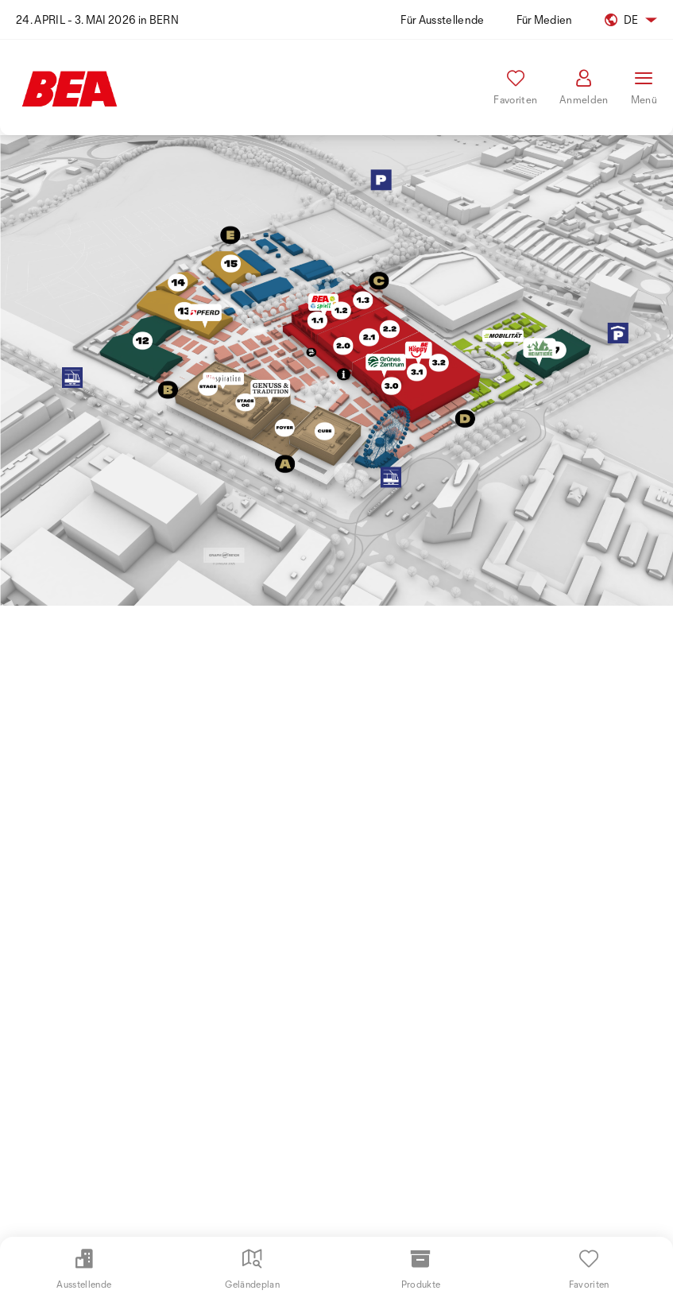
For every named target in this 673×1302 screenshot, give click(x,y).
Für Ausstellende (442, 19)
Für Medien (544, 19)
